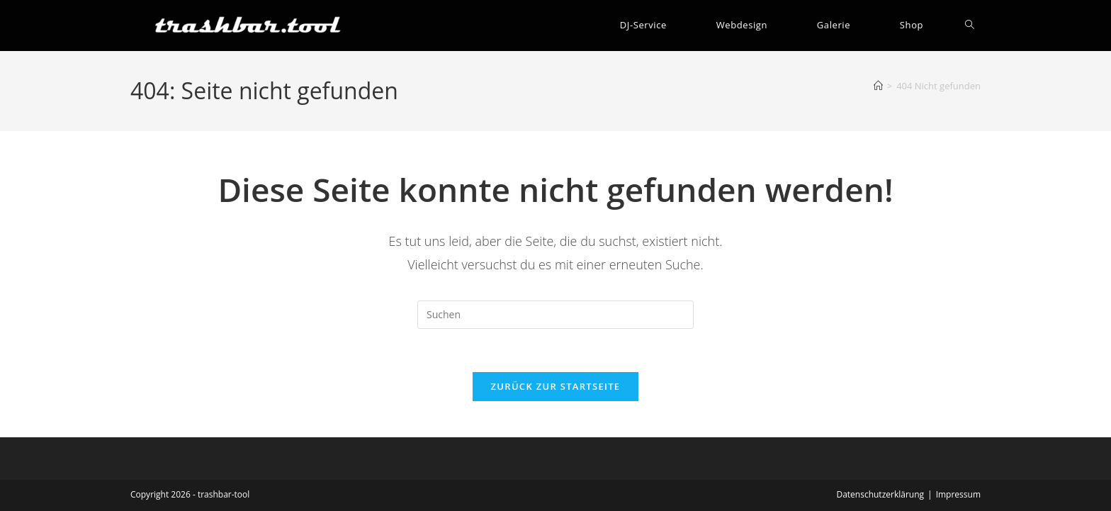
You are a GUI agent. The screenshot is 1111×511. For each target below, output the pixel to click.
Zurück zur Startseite (556, 386)
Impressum (958, 494)
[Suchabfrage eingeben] (555, 315)
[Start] (878, 85)
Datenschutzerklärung (880, 494)
